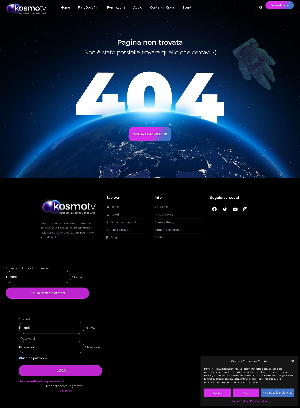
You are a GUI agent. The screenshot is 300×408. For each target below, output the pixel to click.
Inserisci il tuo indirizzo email (28, 268)
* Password (92, 347)
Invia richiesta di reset (47, 293)
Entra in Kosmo (280, 5)
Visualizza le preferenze (277, 392)
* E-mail (77, 277)
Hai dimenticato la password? (41, 381)
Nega (245, 392)
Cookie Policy (239, 401)
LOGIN (60, 371)
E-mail (25, 319)
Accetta (217, 392)
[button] (292, 361)
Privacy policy (258, 401)
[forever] (20, 358)
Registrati (65, 391)
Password (28, 338)
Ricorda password (34, 358)
